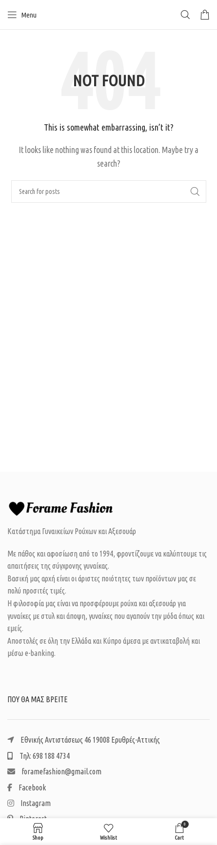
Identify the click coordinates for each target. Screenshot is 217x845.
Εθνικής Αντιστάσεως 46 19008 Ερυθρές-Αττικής (83, 739)
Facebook (26, 787)
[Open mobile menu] (21, 14)
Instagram (29, 803)
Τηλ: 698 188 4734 (38, 755)
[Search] (185, 14)
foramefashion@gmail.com (54, 771)
